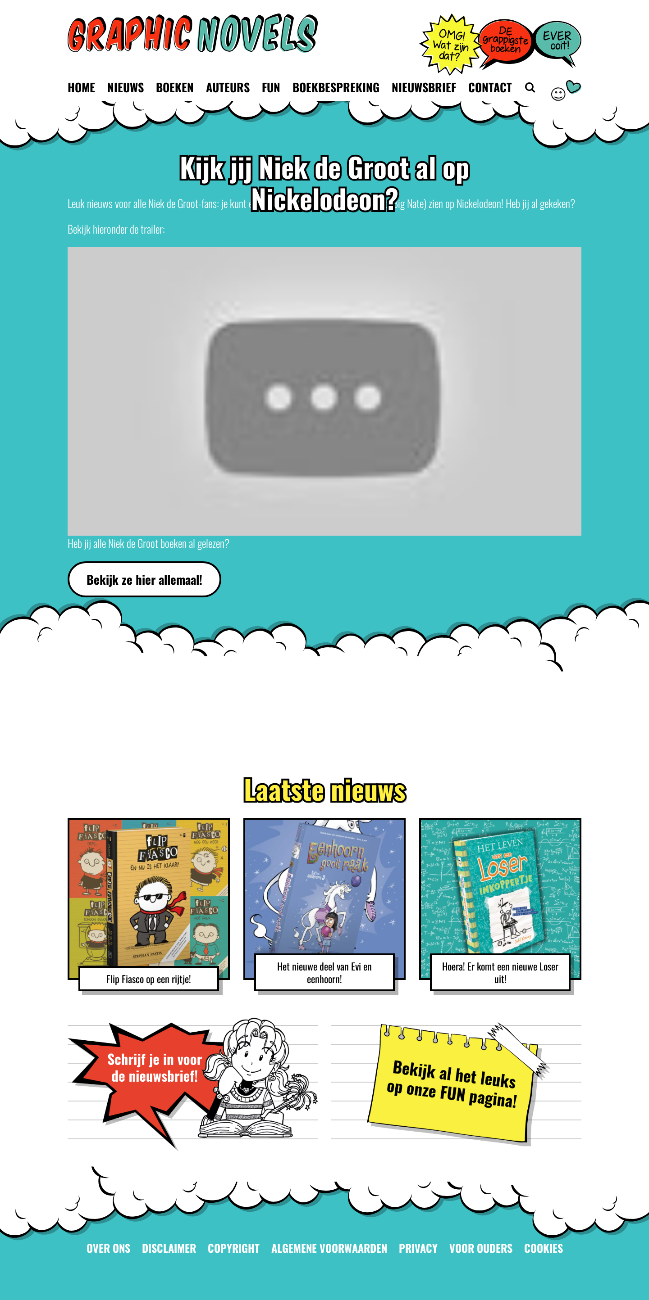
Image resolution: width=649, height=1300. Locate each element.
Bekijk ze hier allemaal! (144, 579)
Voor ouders (480, 1248)
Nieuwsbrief (424, 87)
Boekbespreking (336, 87)
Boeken (175, 87)
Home (81, 87)
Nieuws (125, 87)
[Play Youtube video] (324, 391)
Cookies (543, 1248)
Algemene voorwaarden (329, 1248)
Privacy (418, 1248)
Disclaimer (169, 1248)
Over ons (108, 1248)
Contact (490, 87)
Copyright (234, 1248)
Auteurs (228, 87)
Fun (271, 87)
